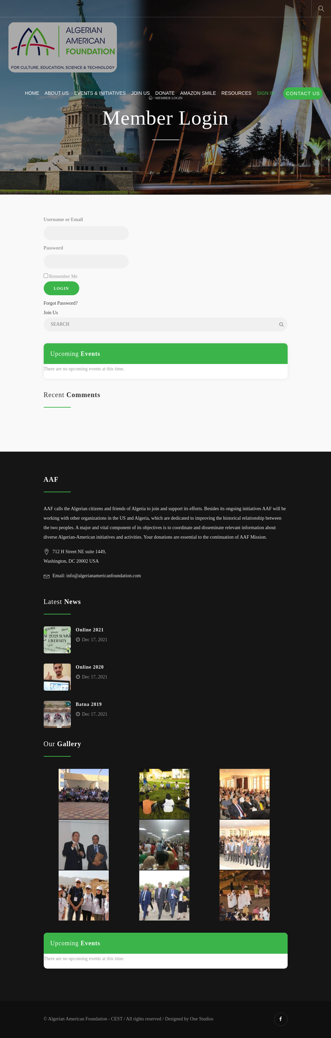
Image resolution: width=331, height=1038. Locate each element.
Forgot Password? (61, 303)
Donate (164, 93)
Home (32, 93)
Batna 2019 (89, 704)
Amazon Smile (198, 93)
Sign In (265, 93)
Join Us (140, 93)
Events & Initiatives (100, 93)
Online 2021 (90, 629)
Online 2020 (90, 667)
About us (57, 93)
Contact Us (303, 93)
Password (53, 248)
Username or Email (63, 219)
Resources (236, 93)
